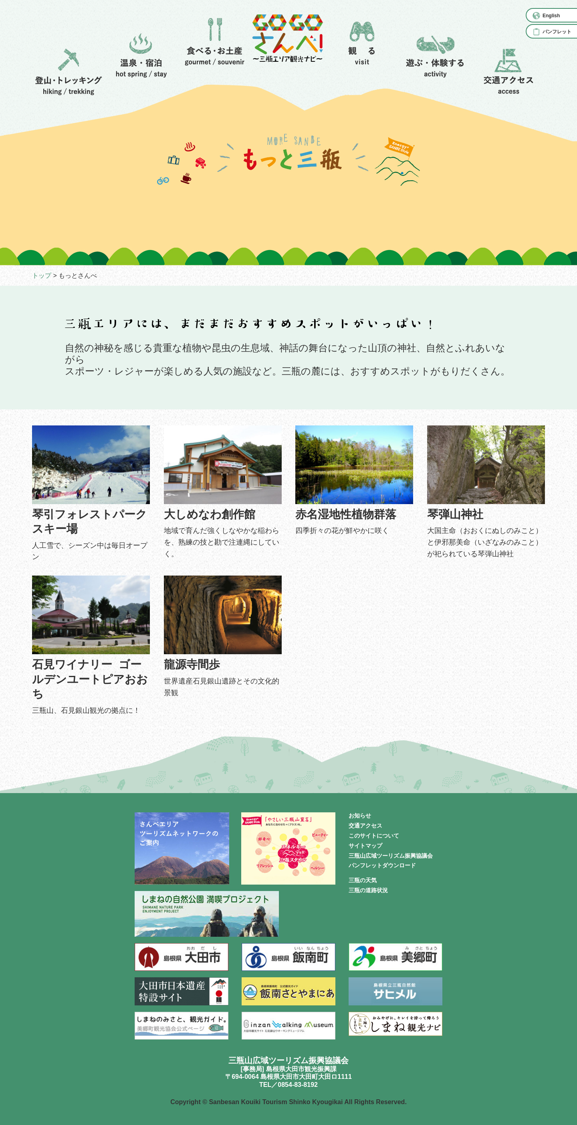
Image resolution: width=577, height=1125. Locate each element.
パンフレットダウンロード (382, 865)
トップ (41, 275)
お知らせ (360, 815)
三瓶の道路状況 (368, 890)
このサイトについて (374, 835)
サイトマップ (365, 845)
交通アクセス (365, 825)
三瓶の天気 (363, 880)
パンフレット (557, 32)
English (551, 15)
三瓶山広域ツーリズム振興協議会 (391, 855)
